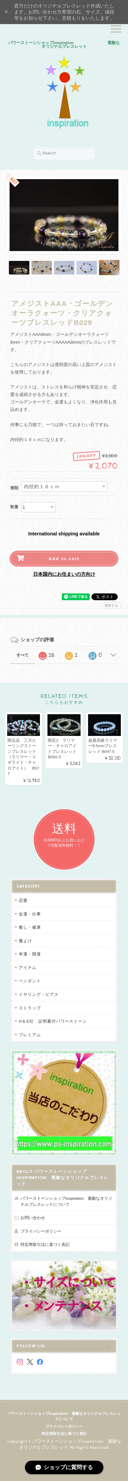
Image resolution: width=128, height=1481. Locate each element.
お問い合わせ (32, 1217)
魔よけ (25, 940)
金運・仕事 (30, 914)
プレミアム (30, 1034)
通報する (111, 605)
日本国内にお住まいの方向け (64, 574)
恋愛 (23, 900)
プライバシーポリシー (40, 1231)
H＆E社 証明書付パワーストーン (53, 1021)
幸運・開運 (30, 954)
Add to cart (64, 558)
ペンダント (30, 981)
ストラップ (30, 1008)
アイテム (28, 967)
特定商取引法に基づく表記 (45, 1244)
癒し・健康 (30, 927)
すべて (22, 655)
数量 (14, 507)
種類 (14, 488)
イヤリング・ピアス (39, 994)
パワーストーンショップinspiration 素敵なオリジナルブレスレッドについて (66, 1201)
